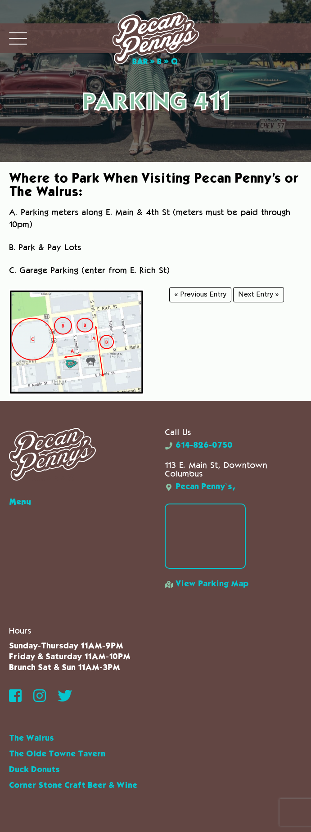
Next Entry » (258, 294)
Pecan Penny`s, (200, 487)
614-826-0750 (199, 445)
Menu (20, 501)
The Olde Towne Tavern (57, 754)
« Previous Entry (200, 294)
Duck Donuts (34, 770)
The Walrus (31, 738)
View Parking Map (206, 584)
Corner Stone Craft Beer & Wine (73, 786)
